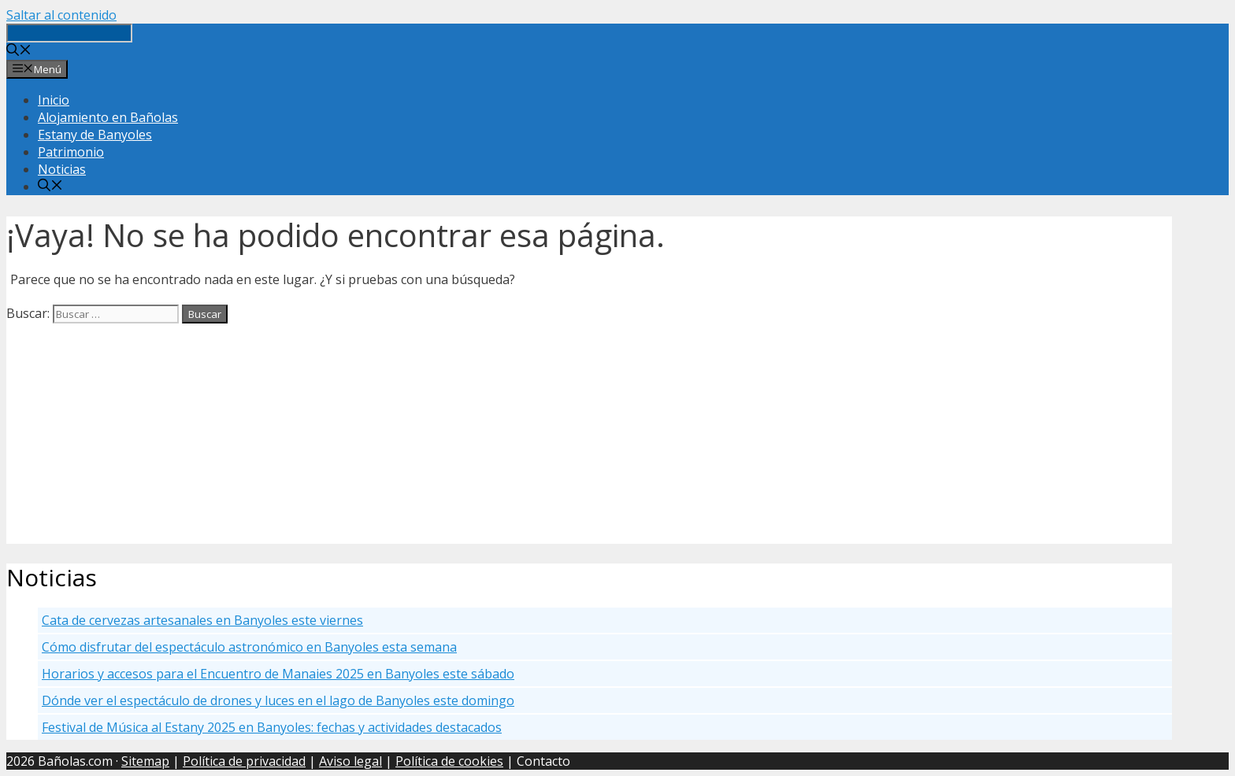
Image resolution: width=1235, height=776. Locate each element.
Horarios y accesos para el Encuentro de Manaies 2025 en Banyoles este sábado (278, 673)
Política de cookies (449, 761)
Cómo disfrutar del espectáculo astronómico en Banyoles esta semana (249, 647)
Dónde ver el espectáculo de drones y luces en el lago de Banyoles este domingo (278, 700)
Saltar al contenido (61, 15)
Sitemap (145, 761)
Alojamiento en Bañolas (108, 117)
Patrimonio (71, 152)
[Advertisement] (478, 433)
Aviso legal (350, 761)
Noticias (62, 169)
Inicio (53, 100)
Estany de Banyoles (95, 134)
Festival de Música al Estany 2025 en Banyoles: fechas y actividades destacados (272, 727)
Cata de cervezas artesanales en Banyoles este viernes (202, 620)
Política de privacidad (244, 761)
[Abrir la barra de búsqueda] (19, 51)
